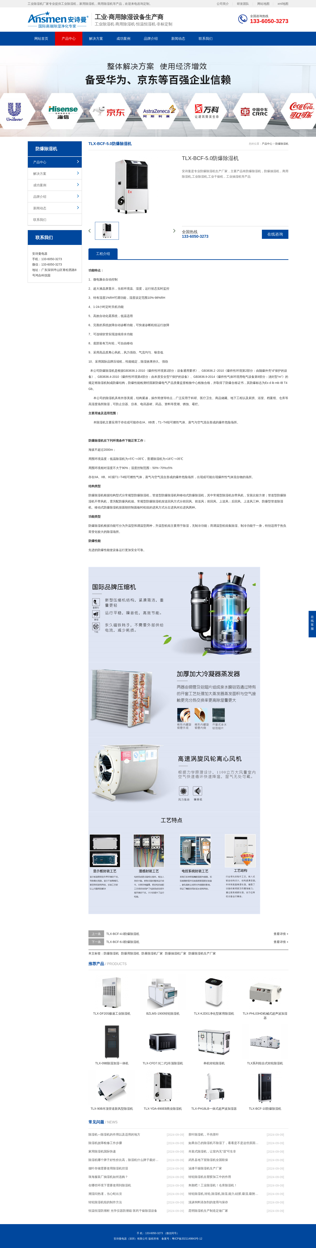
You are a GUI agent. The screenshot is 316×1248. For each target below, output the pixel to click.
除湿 (144, 361)
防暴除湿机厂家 (152, 953)
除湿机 (110, 370)
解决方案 (96, 38)
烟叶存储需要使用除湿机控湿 (108, 1168)
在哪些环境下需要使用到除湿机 (109, 1185)
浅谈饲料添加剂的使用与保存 (208, 1202)
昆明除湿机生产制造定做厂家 (208, 1210)
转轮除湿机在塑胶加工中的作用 (209, 1177)
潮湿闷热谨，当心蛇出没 (105, 1193)
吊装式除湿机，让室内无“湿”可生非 (212, 1151)
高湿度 (93, 404)
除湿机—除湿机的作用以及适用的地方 (114, 1134)
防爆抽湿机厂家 (175, 953)
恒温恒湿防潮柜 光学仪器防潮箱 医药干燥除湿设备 (122, 1210)
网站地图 (263, 3)
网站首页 (41, 38)
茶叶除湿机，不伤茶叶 (203, 1134)
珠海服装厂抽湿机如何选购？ (108, 1177)
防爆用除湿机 (130, 953)
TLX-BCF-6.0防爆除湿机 (122, 942)
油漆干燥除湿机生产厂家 (205, 1168)
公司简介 (223, 3)
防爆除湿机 (281, 143)
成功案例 (123, 38)
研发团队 (243, 3)
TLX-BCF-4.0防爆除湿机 (122, 934)
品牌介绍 (151, 38)
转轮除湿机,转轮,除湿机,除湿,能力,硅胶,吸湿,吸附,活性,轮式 (223, 1193)
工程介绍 (103, 254)
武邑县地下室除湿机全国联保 (208, 1160)
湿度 (139, 288)
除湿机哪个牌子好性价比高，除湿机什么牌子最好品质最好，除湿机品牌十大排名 (123, 1160)
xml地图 (283, 3)
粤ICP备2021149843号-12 (187, 1238)
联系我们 (206, 38)
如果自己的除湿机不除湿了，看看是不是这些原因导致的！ (223, 1143)
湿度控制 (137, 468)
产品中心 (69, 38)
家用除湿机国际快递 (102, 1151)
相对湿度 (107, 468)
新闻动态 (178, 38)
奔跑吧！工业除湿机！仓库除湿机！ (212, 1185)
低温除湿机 (117, 459)
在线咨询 (275, 234)
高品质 (103, 352)
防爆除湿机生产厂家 (202, 953)
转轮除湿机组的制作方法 (105, 1202)
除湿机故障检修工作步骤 (105, 1143)
